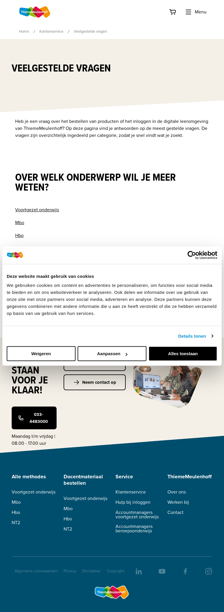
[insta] (208, 571)
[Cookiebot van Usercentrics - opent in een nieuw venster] (191, 255)
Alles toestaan (183, 353)
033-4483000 (33, 418)
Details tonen (192, 336)
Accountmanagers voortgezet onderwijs (137, 514)
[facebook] (185, 571)
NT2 (16, 522)
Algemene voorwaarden (36, 571)
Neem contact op (95, 382)
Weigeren (41, 353)
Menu (195, 11)
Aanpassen (112, 353)
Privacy (70, 571)
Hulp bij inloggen (133, 502)
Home (24, 31)
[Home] (35, 12)
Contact (175, 512)
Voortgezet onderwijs (37, 209)
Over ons (176, 492)
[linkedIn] (138, 571)
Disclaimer (91, 571)
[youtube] (161, 571)
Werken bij (178, 502)
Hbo (19, 235)
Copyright (115, 571)
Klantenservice (51, 31)
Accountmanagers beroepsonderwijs (134, 528)
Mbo (19, 222)
